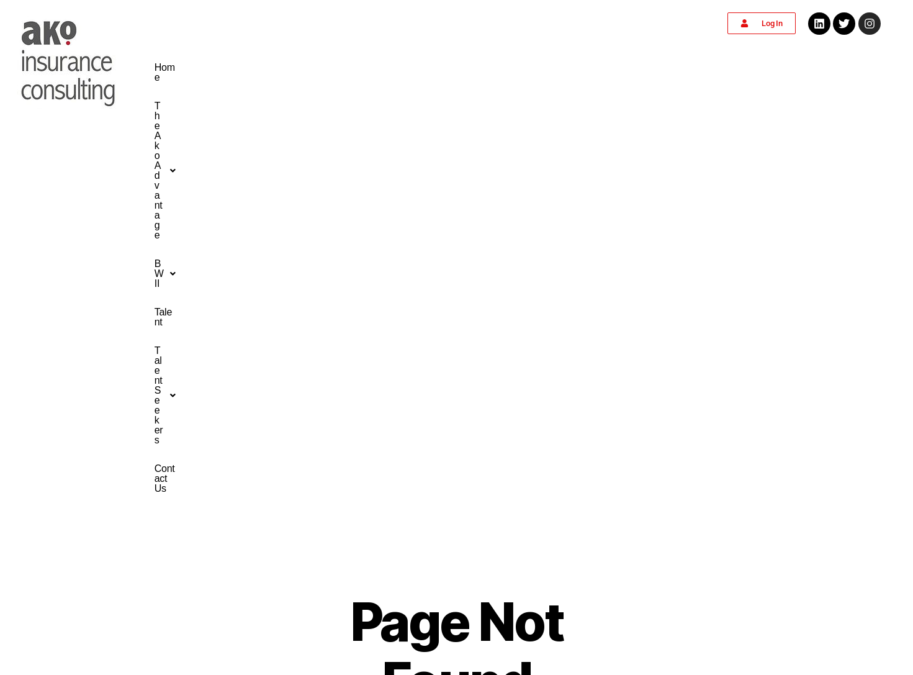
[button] (394, 67)
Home (315, 67)
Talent (524, 67)
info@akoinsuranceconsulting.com (456, 586)
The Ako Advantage (393, 67)
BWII (476, 67)
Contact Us (672, 67)
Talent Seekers (593, 67)
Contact (172, 518)
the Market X (585, 664)
